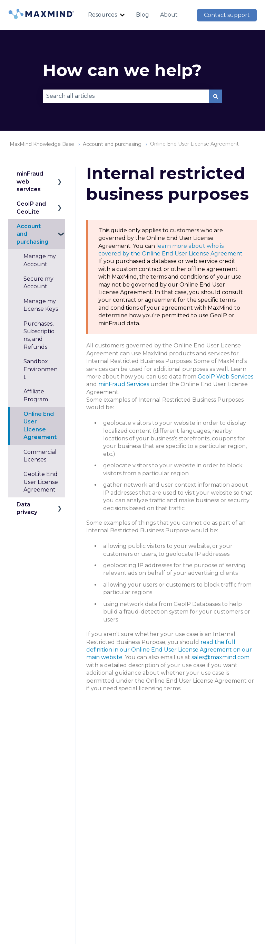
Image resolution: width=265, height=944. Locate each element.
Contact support (227, 15)
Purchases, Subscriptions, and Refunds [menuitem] (39, 335)
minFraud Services (123, 384)
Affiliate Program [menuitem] (35, 395)
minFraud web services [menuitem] (30, 181)
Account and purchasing (112, 144)
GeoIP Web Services (225, 376)
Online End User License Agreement (194, 144)
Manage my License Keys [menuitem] (40, 305)
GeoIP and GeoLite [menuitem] (31, 207)
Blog (142, 14)
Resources (102, 14)
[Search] (215, 96)
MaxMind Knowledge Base (42, 144)
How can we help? (122, 70)
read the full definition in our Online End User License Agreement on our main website (169, 650)
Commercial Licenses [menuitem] (40, 456)
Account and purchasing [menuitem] (32, 234)
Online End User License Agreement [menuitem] (40, 425)
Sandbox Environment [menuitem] (40, 369)
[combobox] (126, 96)
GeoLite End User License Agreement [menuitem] (40, 482)
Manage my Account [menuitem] (39, 260)
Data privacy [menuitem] (27, 508)
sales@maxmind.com (220, 657)
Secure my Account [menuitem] (38, 282)
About (169, 14)
